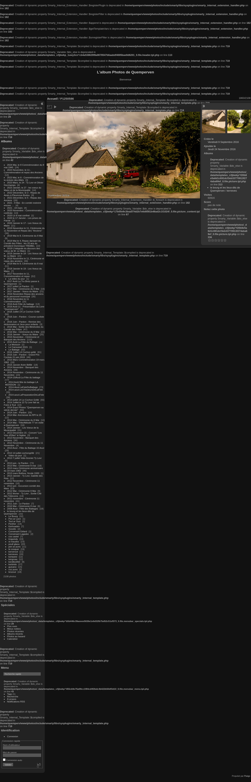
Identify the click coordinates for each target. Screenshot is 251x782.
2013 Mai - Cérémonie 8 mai (21, 465)
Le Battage (14, 349)
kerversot (13, 551)
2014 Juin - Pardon (16, 412)
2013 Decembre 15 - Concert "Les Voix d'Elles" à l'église (23, 433)
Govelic (12, 529)
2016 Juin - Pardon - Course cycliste (25, 316)
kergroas (13, 559)
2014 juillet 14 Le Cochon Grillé (23, 399)
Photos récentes (15, 631)
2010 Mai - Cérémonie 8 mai (21, 506)
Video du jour (15, 455)
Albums (6, 141)
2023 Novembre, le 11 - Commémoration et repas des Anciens (23, 171)
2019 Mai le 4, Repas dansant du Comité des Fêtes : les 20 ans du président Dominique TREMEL (22, 243)
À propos (11, 699)
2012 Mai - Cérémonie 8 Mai (21, 491)
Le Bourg (13, 516)
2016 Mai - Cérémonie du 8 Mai (23, 332)
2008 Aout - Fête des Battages (22, 508)
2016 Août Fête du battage (20, 304)
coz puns (13, 569)
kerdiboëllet (14, 561)
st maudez (14, 541)
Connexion (12, 736)
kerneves (13, 554)
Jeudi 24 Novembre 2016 (222, 149)
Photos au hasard (16, 636)
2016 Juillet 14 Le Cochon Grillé (23, 311)
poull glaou (14, 544)
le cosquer (14, 549)
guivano (13, 567)
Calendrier (12, 639)
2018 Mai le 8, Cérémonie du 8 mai (25, 263)
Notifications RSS (16, 701)
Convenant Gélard (18, 531)
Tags (9, 694)
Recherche (12, 696)
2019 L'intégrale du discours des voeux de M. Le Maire (22, 249)
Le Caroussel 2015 (18, 347)
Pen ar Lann (15, 518)
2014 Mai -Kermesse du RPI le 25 (24, 415)
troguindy (13, 539)
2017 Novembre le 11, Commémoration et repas (17, 274)
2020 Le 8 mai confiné (18, 215)
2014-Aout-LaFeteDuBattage (23, 387)
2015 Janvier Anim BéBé (19, 364)
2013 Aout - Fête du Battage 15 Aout (25, 448)
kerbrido (13, 564)
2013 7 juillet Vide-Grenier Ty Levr (24, 458)
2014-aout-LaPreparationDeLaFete (26, 394)
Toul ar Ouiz (15, 521)
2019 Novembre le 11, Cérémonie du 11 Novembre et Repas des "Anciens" (24, 229)
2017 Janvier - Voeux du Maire (22, 291)
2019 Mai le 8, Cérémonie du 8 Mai (25, 235)
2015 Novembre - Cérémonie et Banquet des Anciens (21, 338)
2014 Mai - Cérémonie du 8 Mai (23, 420)
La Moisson (14, 344)
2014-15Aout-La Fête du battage (23, 377)
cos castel (14, 536)
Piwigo (247, 776)
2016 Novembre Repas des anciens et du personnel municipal (24, 295)
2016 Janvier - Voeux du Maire (22, 334)
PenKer (12, 524)
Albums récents (15, 633)
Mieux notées (14, 628)
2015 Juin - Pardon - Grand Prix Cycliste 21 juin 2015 (21, 355)
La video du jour (17, 278)
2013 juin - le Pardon (17, 463)
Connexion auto (12, 760)
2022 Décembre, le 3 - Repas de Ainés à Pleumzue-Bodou (22, 193)
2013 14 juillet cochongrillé (21, 453)
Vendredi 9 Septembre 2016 (223, 142)
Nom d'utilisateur (11, 745)
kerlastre (13, 556)
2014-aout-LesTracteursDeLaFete (26, 389)
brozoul (12, 572)
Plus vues (12, 626)
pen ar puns (15, 546)
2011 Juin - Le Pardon (18, 503)
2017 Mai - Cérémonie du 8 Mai (23, 289)
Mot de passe (10, 752)
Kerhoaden (14, 526)
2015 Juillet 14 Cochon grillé (21, 352)
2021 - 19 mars (15, 208)
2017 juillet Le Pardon (18, 286)
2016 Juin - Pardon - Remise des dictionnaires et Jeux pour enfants (22, 322)
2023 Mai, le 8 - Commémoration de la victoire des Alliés (24, 178)
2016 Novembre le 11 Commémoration (16, 300)
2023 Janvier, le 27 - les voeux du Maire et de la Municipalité (22, 188)
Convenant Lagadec (19, 534)
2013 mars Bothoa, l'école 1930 (23, 473)
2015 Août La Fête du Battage (22, 342)
